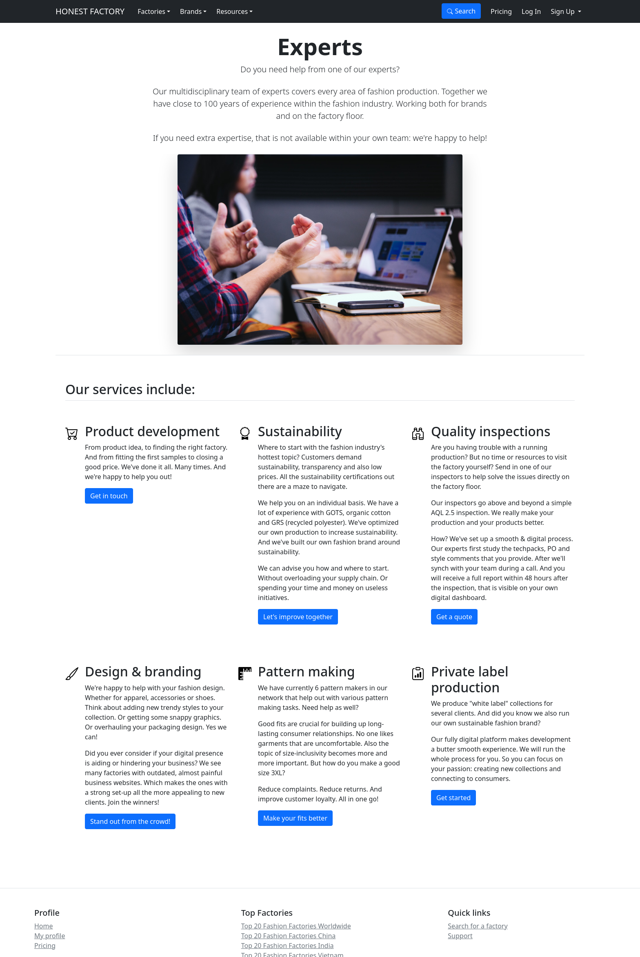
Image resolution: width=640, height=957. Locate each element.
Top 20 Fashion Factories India (287, 945)
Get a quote (454, 616)
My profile (49, 935)
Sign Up (563, 11)
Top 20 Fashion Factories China (288, 935)
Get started (453, 797)
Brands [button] (191, 11)
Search (461, 11)
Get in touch (109, 495)
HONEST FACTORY (90, 11)
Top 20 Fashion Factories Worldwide (296, 925)
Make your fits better (295, 818)
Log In (531, 11)
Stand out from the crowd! (130, 821)
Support (460, 935)
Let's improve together (298, 616)
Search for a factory (477, 925)
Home (43, 925)
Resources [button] (232, 11)
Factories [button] (151, 11)
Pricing (501, 11)
